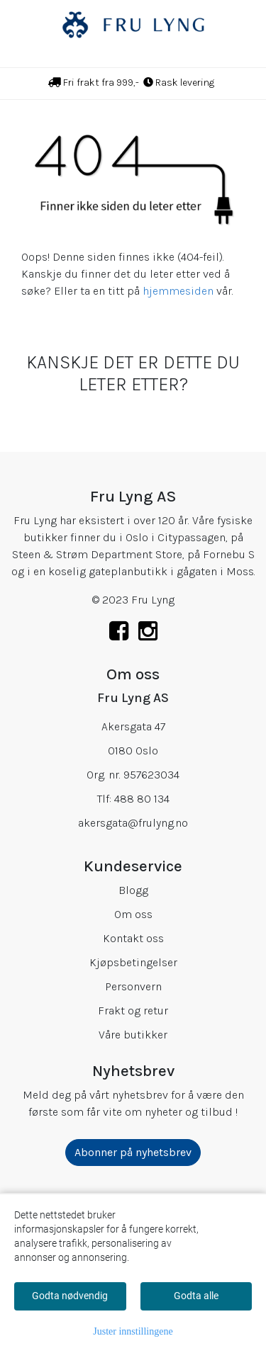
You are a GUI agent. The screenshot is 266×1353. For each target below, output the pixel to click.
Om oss (133, 914)
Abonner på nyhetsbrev (133, 1152)
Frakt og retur (133, 1010)
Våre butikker (133, 1034)
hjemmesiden (178, 291)
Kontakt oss (133, 938)
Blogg (133, 890)
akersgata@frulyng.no (133, 823)
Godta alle (196, 1295)
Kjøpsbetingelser (133, 962)
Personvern (133, 986)
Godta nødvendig (70, 1295)
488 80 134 (142, 798)
